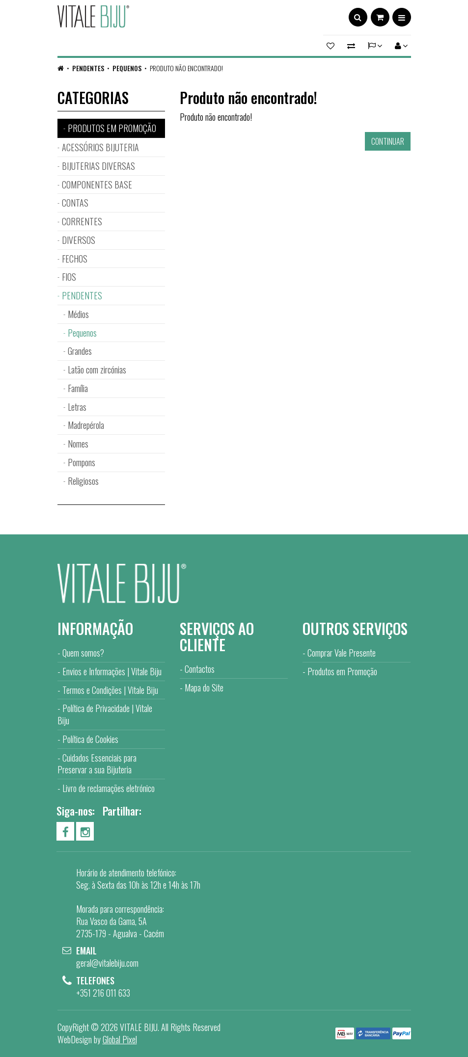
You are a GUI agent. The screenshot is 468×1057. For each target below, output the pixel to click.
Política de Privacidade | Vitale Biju (104, 714)
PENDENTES (88, 68)
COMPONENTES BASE (97, 184)
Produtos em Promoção (342, 671)
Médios (78, 314)
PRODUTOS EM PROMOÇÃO (112, 128)
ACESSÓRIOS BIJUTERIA (100, 147)
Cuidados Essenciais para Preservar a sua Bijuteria (97, 763)
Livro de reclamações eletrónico (108, 788)
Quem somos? (83, 652)
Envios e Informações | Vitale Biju (112, 671)
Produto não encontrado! (186, 68)
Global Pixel (120, 1039)
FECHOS (74, 258)
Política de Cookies (90, 739)
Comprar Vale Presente (341, 652)
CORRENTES (82, 221)
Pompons (81, 462)
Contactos (200, 668)
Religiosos (83, 481)
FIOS (69, 276)
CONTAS (75, 202)
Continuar (387, 141)
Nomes (78, 443)
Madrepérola (86, 425)
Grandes (80, 350)
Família (78, 388)
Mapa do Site (204, 687)
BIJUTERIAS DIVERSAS (98, 165)
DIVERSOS (78, 240)
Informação (95, 628)
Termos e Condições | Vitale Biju (110, 690)
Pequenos (126, 68)
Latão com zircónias (97, 369)
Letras (77, 406)
